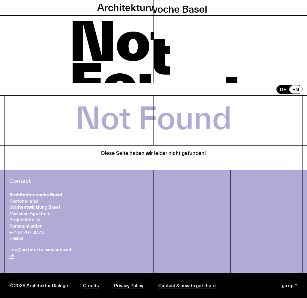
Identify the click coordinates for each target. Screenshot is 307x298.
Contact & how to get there (187, 285)
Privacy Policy (128, 285)
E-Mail (16, 238)
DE (283, 89)
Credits (91, 285)
